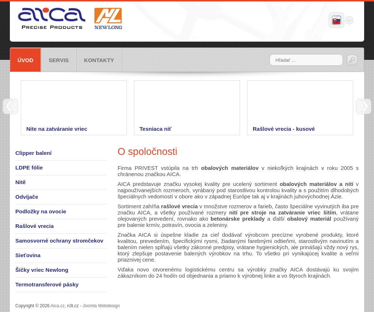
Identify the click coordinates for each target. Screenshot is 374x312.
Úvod (25, 60)
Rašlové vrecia (34, 226)
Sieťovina (28, 255)
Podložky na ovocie (40, 211)
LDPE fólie (29, 167)
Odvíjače (26, 197)
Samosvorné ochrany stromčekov (59, 240)
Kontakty (99, 60)
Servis (59, 60)
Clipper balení (33, 153)
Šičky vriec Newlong (41, 270)
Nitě (20, 182)
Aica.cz (57, 305)
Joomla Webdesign (101, 305)
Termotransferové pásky (47, 284)
